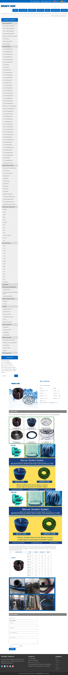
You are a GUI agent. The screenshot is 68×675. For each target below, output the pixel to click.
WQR (4, 212)
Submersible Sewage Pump (9, 206)
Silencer (5, 350)
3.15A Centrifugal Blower (8, 129)
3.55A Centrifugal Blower (8, 134)
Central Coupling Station (8, 199)
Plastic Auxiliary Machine (8, 165)
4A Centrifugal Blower (7, 150)
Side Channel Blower (7, 23)
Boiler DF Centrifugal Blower (9, 108)
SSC (4, 279)
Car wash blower (6, 157)
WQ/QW (5, 209)
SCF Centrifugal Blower (8, 75)
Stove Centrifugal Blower (8, 111)
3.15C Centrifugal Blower (8, 147)
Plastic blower (6, 67)
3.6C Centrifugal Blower (8, 131)
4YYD (4, 248)
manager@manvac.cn (47, 1)
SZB (4, 268)
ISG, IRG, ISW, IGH (7, 235)
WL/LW (4, 237)
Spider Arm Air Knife (7, 322)
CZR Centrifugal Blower (8, 103)
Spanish (64, 1)
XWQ (4, 227)
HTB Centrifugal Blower (8, 54)
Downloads (55, 10)
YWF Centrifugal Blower (8, 93)
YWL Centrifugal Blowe (8, 100)
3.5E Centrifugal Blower (8, 155)
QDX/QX (5, 222)
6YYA (4, 258)
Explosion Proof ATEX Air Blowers (10, 36)
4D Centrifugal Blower (7, 137)
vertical (4, 303)
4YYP (4, 253)
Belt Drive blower (6, 289)
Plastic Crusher (6, 170)
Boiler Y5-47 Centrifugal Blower (9, 106)
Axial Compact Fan (7, 69)
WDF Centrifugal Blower (8, 126)
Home (15, 10)
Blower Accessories (7, 337)
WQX (4, 219)
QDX (4, 225)
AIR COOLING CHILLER (8, 201)
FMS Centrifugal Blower (8, 59)
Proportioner (5, 191)
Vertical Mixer (6, 186)
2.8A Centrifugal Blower (8, 118)
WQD (4, 214)
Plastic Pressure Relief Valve (9, 340)
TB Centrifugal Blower (7, 51)
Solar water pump (6, 243)
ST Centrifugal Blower (7, 116)
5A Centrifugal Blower (7, 142)
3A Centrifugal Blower (7, 80)
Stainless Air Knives (7, 309)
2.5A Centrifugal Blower (8, 124)
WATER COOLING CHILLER (9, 204)
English (57, 1)
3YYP (4, 250)
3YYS (4, 245)
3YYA (4, 256)
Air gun (4, 319)
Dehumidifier (5, 178)
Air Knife (4, 306)
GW (4, 230)
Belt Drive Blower (6, 43)
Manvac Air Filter (6, 347)
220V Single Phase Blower (8, 25)
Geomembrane (6, 334)
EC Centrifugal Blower (7, 77)
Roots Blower (5, 284)
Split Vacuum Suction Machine (9, 168)
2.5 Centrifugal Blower (7, 85)
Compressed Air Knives (8, 316)
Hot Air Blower (6, 38)
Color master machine (7, 173)
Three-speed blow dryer (8, 113)
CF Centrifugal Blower (7, 72)
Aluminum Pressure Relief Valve (9, 342)
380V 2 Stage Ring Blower (8, 31)
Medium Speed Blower (8, 296)
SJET (4, 266)
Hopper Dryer (6, 183)
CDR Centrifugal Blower (8, 95)
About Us (40, 10)
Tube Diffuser (6, 332)
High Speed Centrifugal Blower (9, 287)
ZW (4, 240)
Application (23, 10)
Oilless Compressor (7, 353)
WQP (4, 217)
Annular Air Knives (7, 314)
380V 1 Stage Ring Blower (8, 28)
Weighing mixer (6, 175)
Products (32, 10)
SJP (4, 271)
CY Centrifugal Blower (7, 160)
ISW (4, 232)
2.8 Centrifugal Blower (7, 87)
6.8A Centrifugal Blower (8, 152)
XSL (48, 673)
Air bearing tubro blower (8, 162)
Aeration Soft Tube (7, 329)
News (47, 10)
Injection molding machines (9, 298)
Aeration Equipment (7, 324)
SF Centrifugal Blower (7, 90)
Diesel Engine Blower (7, 41)
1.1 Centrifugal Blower (7, 121)
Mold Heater (5, 188)
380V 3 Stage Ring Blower (8, 33)
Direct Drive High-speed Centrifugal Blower (10, 293)
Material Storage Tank (7, 193)
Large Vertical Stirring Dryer (9, 196)
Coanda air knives (7, 311)
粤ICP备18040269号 (39, 673)
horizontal (5, 301)
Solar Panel (5, 281)
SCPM (4, 261)
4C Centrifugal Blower (7, 144)
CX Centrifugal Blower (7, 49)
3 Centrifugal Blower (7, 82)
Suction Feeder (6, 181)
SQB (4, 263)
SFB (4, 274)
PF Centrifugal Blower (7, 56)
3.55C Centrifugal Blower (8, 139)
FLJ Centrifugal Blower (8, 98)
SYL (4, 276)
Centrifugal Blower (7, 46)
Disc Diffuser (5, 327)
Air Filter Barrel (6, 345)
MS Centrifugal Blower (7, 62)
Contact (64, 10)
